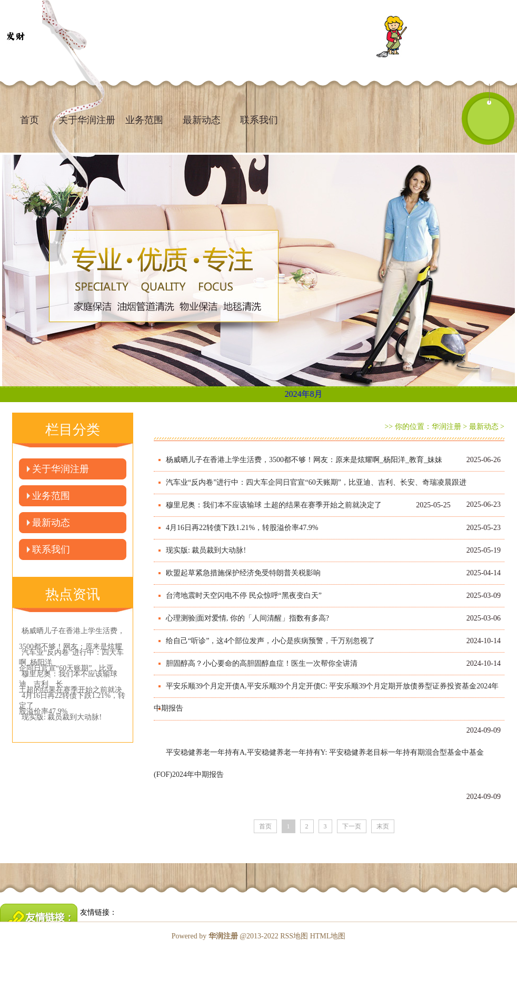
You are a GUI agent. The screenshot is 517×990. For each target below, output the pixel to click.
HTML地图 (328, 936)
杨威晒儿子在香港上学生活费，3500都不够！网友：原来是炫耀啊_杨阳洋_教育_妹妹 (304, 460)
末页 (382, 826)
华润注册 (446, 427)
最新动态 (202, 120)
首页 (29, 120)
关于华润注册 (60, 469)
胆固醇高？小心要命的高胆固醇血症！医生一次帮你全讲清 (261, 663)
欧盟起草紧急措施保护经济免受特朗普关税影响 (243, 573)
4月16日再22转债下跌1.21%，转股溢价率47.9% (242, 528)
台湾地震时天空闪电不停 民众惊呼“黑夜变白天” (244, 595)
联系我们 (259, 120)
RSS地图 (294, 936)
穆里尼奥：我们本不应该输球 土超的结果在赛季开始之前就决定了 (274, 505)
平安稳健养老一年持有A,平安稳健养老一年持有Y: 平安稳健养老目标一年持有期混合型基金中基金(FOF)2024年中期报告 (319, 763)
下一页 (351, 826)
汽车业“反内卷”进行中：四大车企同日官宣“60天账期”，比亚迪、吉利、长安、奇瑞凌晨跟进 (316, 482)
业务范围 (144, 120)
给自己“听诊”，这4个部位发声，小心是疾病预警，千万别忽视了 (270, 641)
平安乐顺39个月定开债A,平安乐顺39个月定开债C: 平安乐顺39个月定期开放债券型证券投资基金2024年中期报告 (326, 697)
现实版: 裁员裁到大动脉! (206, 550)
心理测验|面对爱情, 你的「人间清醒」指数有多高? (247, 618)
